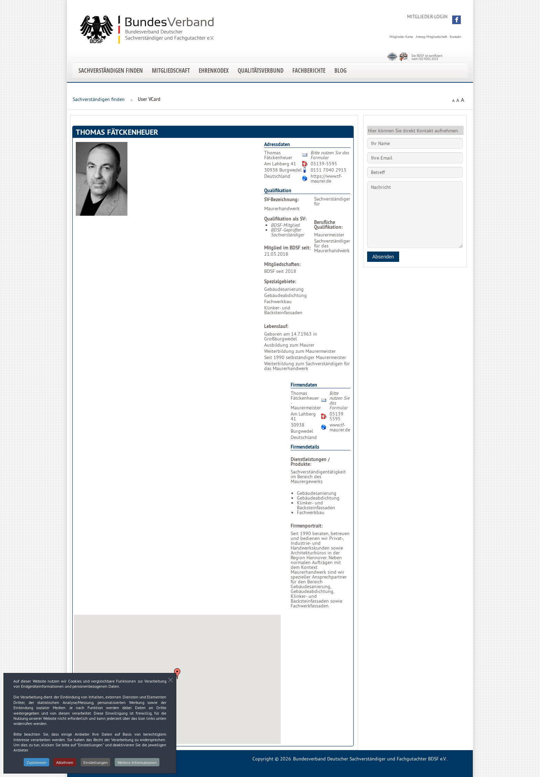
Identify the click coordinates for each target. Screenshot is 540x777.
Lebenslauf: (276, 326)
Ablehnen (64, 764)
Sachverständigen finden (111, 70)
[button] (456, 20)
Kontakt (455, 36)
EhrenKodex (214, 70)
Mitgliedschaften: (282, 264)
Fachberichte (308, 70)
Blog (340, 70)
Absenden (383, 256)
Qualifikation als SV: (285, 219)
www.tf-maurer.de (340, 427)
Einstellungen (95, 764)
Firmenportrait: (307, 526)
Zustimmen (36, 764)
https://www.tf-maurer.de (326, 178)
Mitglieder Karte (401, 36)
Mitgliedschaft (171, 70)
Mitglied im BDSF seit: (287, 248)
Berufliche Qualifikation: (328, 224)
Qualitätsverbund (260, 70)
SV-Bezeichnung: (281, 199)
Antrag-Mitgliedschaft (431, 36)
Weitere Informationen (137, 764)
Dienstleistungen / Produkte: (310, 461)
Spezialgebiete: (280, 281)
